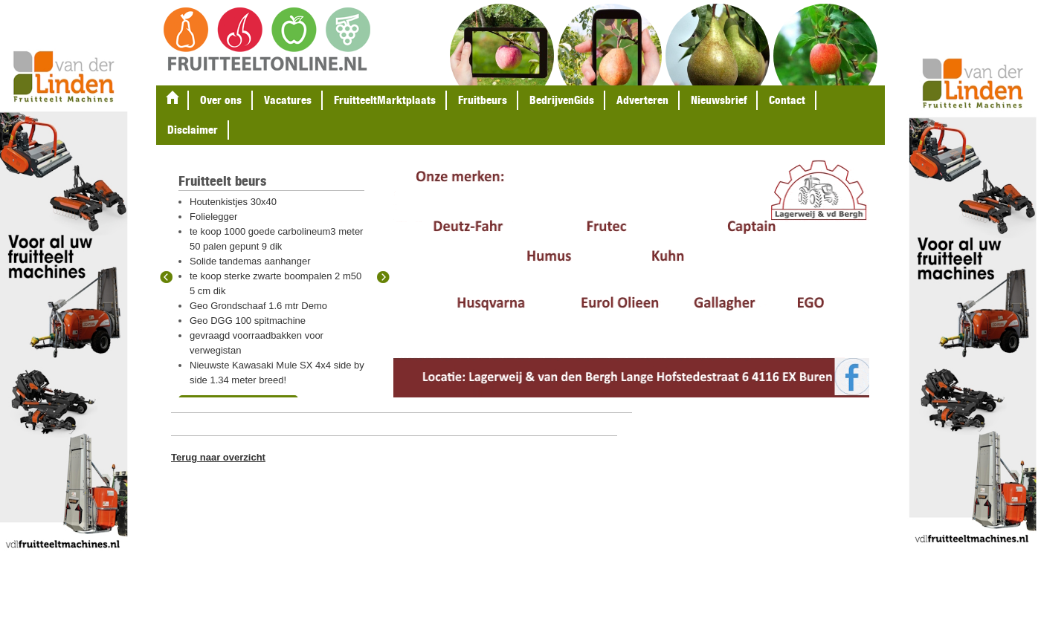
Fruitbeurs (482, 100)
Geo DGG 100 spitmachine (248, 320)
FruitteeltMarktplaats (385, 100)
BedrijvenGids (561, 100)
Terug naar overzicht (218, 457)
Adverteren (642, 100)
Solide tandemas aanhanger (250, 261)
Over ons (221, 100)
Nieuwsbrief (719, 100)
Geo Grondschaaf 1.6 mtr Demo (258, 305)
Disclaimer (192, 130)
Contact (787, 100)
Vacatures (288, 100)
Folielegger (213, 216)
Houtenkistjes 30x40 (233, 201)
